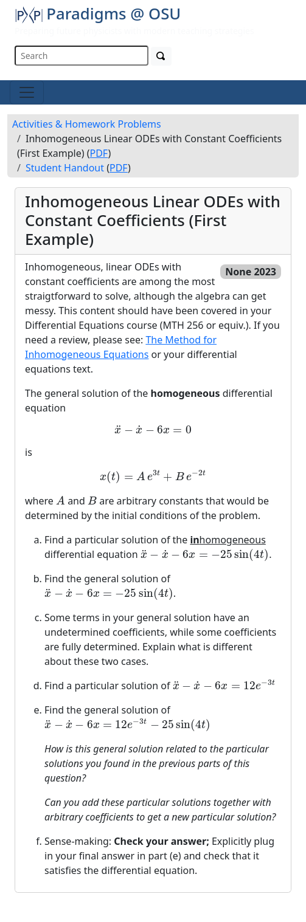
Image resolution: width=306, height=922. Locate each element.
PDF (99, 153)
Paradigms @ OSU (98, 13)
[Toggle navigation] (27, 92)
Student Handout (65, 167)
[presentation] (152, 430)
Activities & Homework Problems (86, 124)
